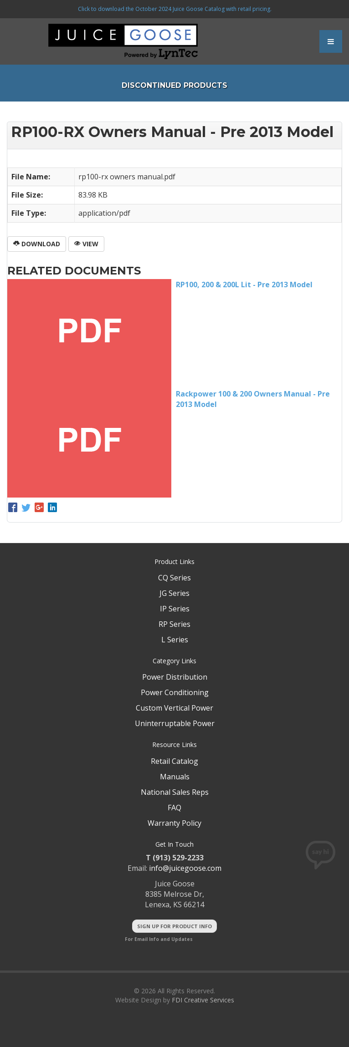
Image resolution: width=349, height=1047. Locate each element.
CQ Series (174, 578)
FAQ (174, 808)
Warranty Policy (174, 823)
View (86, 243)
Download (36, 243)
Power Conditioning (175, 692)
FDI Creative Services (203, 1000)
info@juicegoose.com (185, 868)
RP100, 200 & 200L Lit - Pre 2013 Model (244, 285)
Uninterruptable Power (175, 723)
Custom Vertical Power (174, 708)
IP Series (175, 609)
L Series (174, 640)
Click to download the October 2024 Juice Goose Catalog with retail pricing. (175, 9)
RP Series (174, 624)
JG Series (174, 593)
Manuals (175, 777)
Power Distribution (174, 677)
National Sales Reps (175, 792)
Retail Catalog (174, 761)
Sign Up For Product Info (174, 926)
